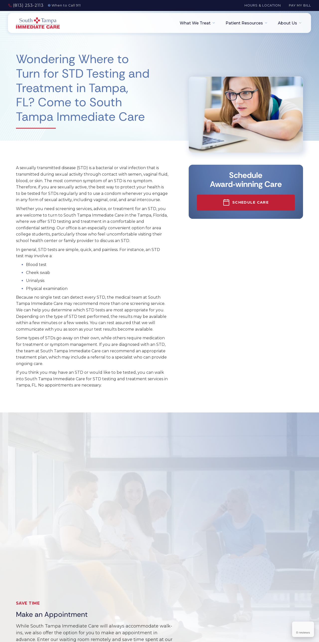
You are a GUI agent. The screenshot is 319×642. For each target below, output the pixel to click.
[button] (196, 23)
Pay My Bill (300, 5)
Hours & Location (262, 5)
